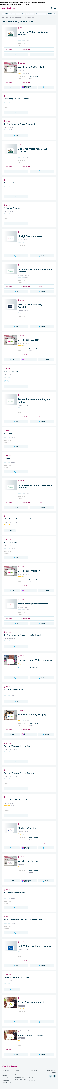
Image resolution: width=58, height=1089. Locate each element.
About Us (17, 1070)
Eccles (32, 17)
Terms (30, 1075)
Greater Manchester (18, 17)
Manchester (27, 17)
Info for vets (18, 1082)
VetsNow (31, 78)
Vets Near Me (5, 1070)
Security (31, 1078)
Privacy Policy (32, 1073)
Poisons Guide (5, 1080)
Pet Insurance (5, 1085)
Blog (3, 1073)
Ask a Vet (4, 1075)
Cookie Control (33, 1070)
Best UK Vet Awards (20, 1079)
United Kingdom (9, 17)
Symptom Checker (7, 1078)
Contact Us (32, 1080)
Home (3, 17)
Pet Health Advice (6, 1082)
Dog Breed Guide (20, 1077)
